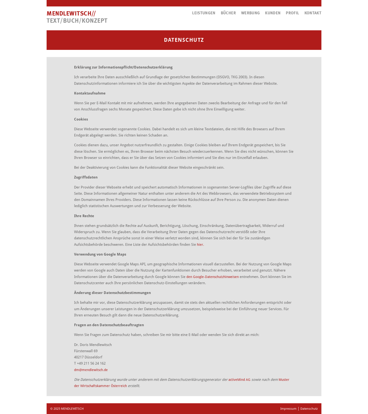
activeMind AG (239, 380)
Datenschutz (309, 408)
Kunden (273, 13)
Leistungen (204, 13)
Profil (292, 13)
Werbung (250, 13)
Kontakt (312, 13)
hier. (200, 244)
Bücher (228, 13)
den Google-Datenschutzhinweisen (212, 277)
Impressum (288, 408)
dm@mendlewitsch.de (91, 370)
